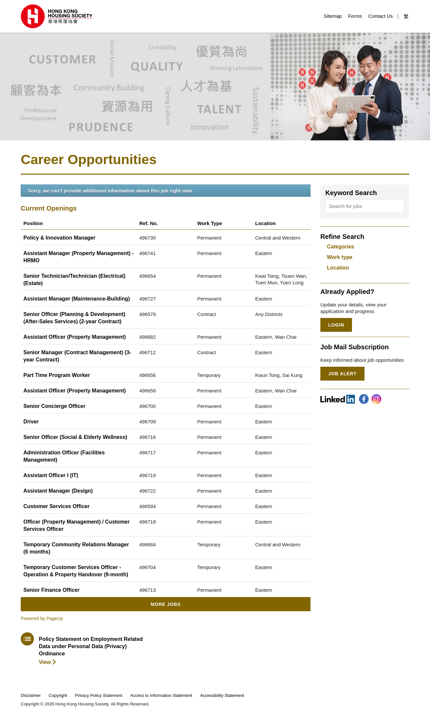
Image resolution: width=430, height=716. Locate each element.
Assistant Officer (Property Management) (74, 337)
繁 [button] (406, 16)
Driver (31, 421)
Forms (355, 16)
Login (336, 325)
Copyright (58, 695)
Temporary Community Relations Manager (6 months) (76, 548)
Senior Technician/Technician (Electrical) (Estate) (74, 279)
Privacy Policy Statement (98, 695)
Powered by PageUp (42, 618)
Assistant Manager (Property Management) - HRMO (78, 256)
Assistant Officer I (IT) (50, 475)
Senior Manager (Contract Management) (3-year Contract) (77, 356)
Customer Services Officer (56, 506)
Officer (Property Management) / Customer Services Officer (76, 525)
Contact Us (380, 16)
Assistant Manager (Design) (58, 491)
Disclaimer (31, 695)
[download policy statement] (82, 649)
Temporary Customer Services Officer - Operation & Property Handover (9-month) (75, 570)
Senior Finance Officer (51, 590)
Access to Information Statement (161, 695)
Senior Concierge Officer (54, 406)
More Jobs (165, 604)
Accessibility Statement (222, 695)
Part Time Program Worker (56, 375)
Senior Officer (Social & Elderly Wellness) (75, 437)
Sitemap (333, 16)
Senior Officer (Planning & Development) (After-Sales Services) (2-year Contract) (74, 317)
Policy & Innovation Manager (59, 238)
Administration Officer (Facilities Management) (64, 456)
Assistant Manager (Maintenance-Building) (76, 298)
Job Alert (342, 373)
